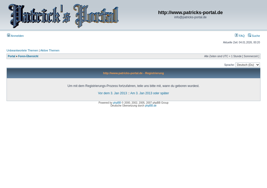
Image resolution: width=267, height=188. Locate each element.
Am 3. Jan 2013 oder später (149, 93)
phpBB (117, 102)
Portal (11, 56)
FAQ (240, 35)
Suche (254, 35)
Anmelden (15, 35)
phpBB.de (150, 105)
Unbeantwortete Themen (22, 50)
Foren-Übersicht (28, 56)
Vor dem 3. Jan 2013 (112, 93)
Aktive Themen (49, 50)
